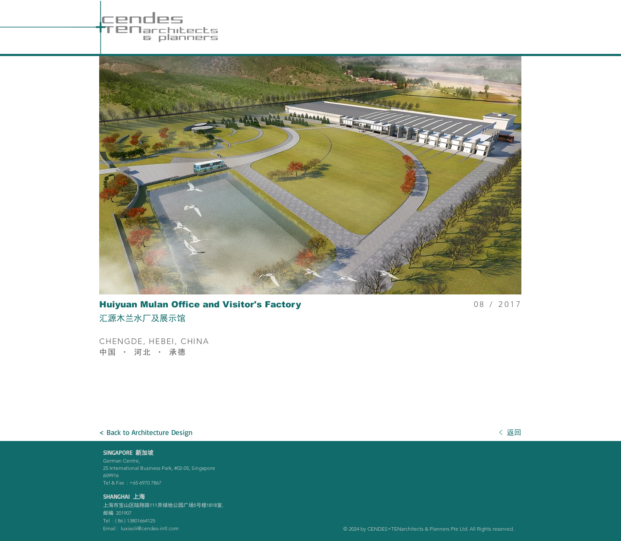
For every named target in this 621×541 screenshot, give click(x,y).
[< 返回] (473, 432)
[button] (310, 175)
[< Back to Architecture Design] (146, 432)
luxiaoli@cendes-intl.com (150, 528)
